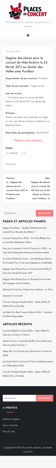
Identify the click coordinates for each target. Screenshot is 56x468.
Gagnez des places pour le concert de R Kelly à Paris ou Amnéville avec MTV (27, 271)
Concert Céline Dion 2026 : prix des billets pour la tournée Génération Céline (27, 240)
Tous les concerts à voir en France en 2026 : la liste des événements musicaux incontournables (27, 250)
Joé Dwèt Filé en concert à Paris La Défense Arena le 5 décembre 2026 (28, 363)
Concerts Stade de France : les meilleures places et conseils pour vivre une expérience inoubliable (27, 260)
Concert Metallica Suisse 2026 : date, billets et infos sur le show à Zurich (26, 332)
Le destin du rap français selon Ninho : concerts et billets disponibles (27, 314)
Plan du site (9, 431)
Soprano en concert (13, 295)
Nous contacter (10, 425)
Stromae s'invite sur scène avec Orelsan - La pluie (28, 289)
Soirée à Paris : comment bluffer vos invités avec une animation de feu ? (27, 343)
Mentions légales (11, 419)
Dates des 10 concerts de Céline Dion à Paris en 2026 (27, 353)
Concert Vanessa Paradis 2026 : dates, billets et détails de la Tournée (26, 304)
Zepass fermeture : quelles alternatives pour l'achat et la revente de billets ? (24, 230)
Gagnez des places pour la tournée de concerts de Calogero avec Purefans (27, 281)
